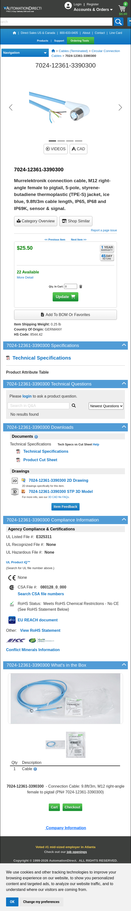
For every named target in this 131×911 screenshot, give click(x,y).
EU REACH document (37, 620)
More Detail (25, 277)
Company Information (65, 828)
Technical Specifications (38, 358)
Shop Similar (76, 221)
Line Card (115, 33)
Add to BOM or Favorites (65, 315)
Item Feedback (65, 507)
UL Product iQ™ (18, 562)
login (27, 396)
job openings (77, 852)
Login (78, 4)
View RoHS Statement (40, 630)
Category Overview (36, 221)
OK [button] (12, 902)
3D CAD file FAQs (58, 497)
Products (43, 40)
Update (62, 297)
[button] (10, 107)
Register (93, 4)
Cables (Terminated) (73, 51)
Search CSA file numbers (41, 594)
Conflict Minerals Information (33, 650)
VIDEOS (56, 149)
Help (95, 444)
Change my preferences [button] (41, 902)
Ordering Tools (80, 40)
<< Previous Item (55, 239)
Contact (100, 33)
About (86, 33)
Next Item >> (78, 239)
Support (59, 40)
